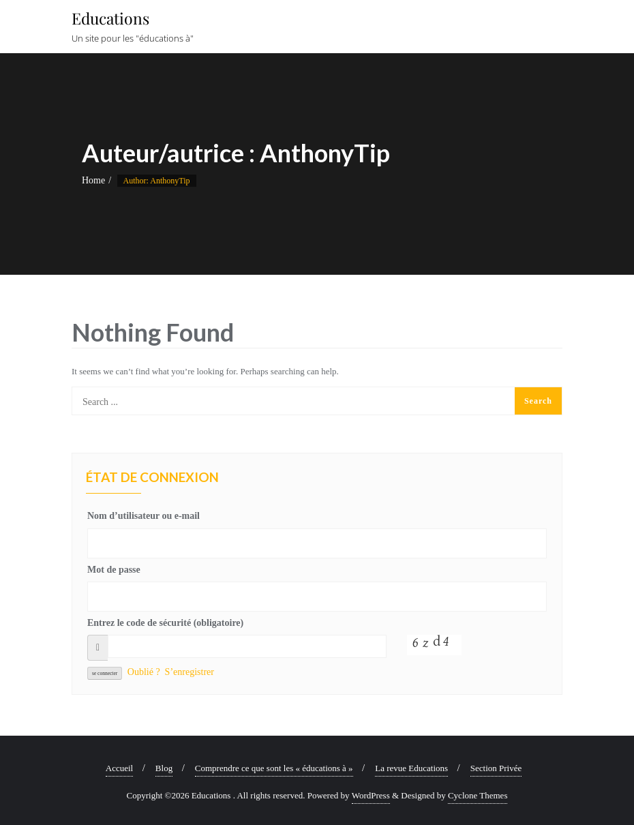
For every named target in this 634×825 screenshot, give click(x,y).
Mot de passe (113, 570)
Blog (163, 768)
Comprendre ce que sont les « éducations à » (274, 768)
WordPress (371, 795)
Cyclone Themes (478, 795)
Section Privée (496, 768)
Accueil (119, 768)
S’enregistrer (189, 672)
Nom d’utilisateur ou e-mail (143, 516)
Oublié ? (143, 672)
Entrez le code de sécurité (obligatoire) (165, 623)
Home (93, 180)
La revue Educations (411, 768)
